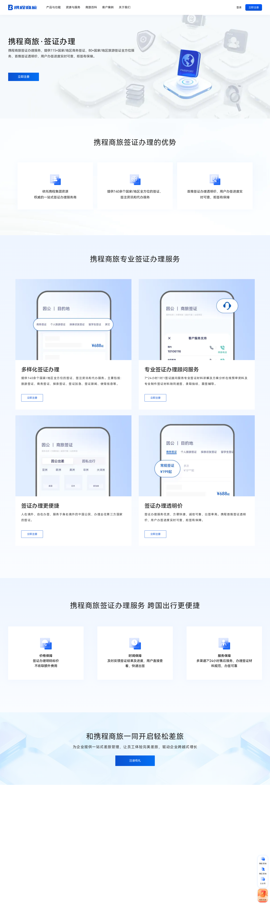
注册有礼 (135, 777)
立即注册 (254, 7)
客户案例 (108, 7)
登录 (239, 7)
